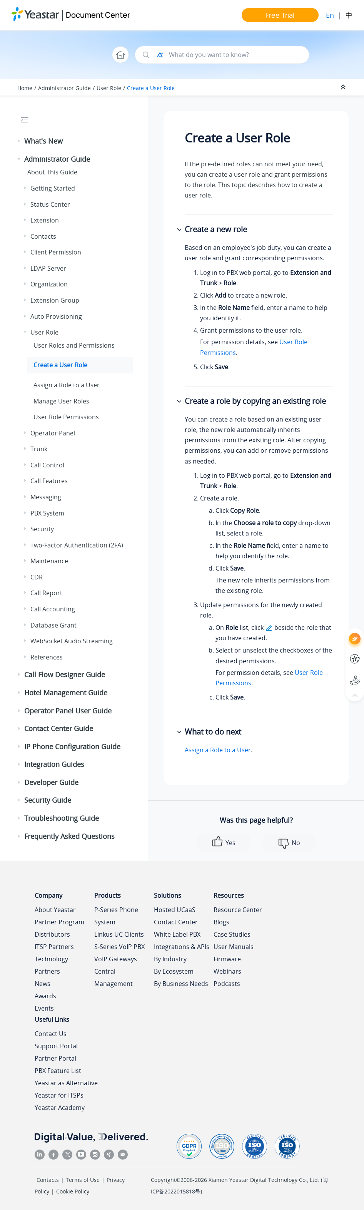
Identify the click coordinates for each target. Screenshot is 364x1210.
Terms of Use (83, 1179)
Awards (45, 996)
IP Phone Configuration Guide (72, 746)
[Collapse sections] (344, 87)
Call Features (49, 481)
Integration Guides (54, 764)
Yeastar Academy (60, 1107)
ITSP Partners (54, 946)
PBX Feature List (58, 1070)
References (46, 657)
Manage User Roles (61, 401)
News (42, 983)
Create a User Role (151, 88)
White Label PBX (177, 934)
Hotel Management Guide (65, 692)
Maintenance (49, 561)
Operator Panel (52, 433)
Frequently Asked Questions (69, 836)
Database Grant (53, 625)
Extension (44, 220)
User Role (109, 88)
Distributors (52, 934)
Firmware (227, 959)
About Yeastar (55, 909)
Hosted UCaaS (174, 909)
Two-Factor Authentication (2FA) (76, 545)
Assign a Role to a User (66, 385)
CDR (36, 577)
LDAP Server (48, 268)
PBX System (47, 513)
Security (42, 529)
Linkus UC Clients (119, 934)
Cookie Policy (72, 1191)
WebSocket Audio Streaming (71, 641)
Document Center (98, 15)
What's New (43, 141)
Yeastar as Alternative (66, 1083)
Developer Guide (51, 782)
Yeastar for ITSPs (59, 1095)
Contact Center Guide (58, 728)
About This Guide (52, 172)
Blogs (221, 922)
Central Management (113, 977)
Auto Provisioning (56, 316)
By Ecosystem (174, 971)
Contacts (43, 236)
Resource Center (238, 909)
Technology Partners (51, 965)
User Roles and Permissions (74, 345)
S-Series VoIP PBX (119, 946)
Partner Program (59, 922)
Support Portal (56, 1046)
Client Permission (55, 252)
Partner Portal (55, 1058)
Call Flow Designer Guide (64, 674)
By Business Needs (181, 983)
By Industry (170, 959)
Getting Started (52, 188)
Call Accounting (52, 609)
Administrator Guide (64, 88)
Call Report (46, 593)
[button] (19, 141)
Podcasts (227, 983)
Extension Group (54, 300)
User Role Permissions (66, 417)
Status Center (50, 204)
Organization (49, 284)
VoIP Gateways (115, 959)
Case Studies (232, 934)
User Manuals (234, 946)
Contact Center (176, 922)
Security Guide (47, 800)
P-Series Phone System (116, 915)
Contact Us (51, 1033)
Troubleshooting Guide (61, 818)
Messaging (45, 497)
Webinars (227, 971)
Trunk (38, 449)
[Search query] (235, 55)
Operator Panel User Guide (68, 710)
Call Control (47, 465)
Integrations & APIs (181, 946)
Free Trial (279, 15)
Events (44, 1008)
